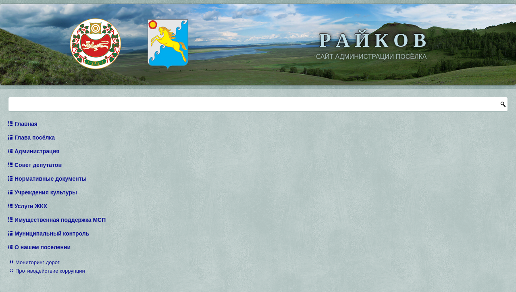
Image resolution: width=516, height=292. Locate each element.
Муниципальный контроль (52, 233)
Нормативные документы (51, 178)
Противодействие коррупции (50, 271)
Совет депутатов (38, 165)
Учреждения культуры (46, 192)
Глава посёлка (35, 137)
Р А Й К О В (372, 40)
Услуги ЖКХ (31, 206)
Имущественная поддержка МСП (60, 220)
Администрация (37, 151)
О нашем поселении (43, 247)
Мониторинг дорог (37, 262)
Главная (26, 124)
